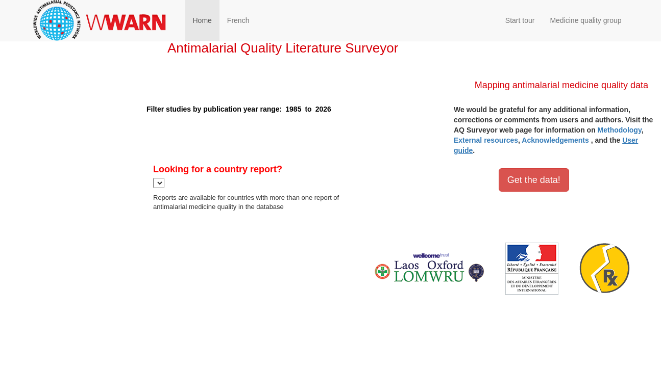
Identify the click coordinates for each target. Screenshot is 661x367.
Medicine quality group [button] (585, 20)
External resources (486, 140)
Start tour (520, 20)
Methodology (620, 130)
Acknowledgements (555, 140)
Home (202, 20)
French (238, 20)
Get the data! (533, 180)
